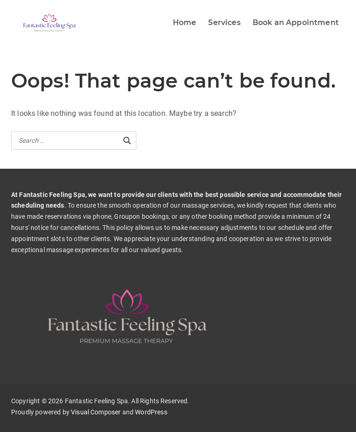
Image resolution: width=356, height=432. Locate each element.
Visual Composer (96, 412)
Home (185, 22)
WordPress (151, 412)
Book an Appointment (296, 22)
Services (224, 22)
